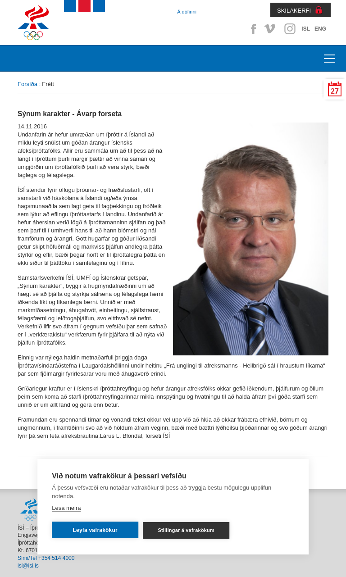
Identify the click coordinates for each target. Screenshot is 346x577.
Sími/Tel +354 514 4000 (46, 558)
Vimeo (271, 29)
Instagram (289, 29)
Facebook (252, 29)
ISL (305, 29)
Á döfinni (186, 11)
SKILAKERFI (294, 10)
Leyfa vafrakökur (95, 530)
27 (335, 91)
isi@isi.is (28, 566)
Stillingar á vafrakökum (186, 530)
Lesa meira (66, 507)
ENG (320, 29)
